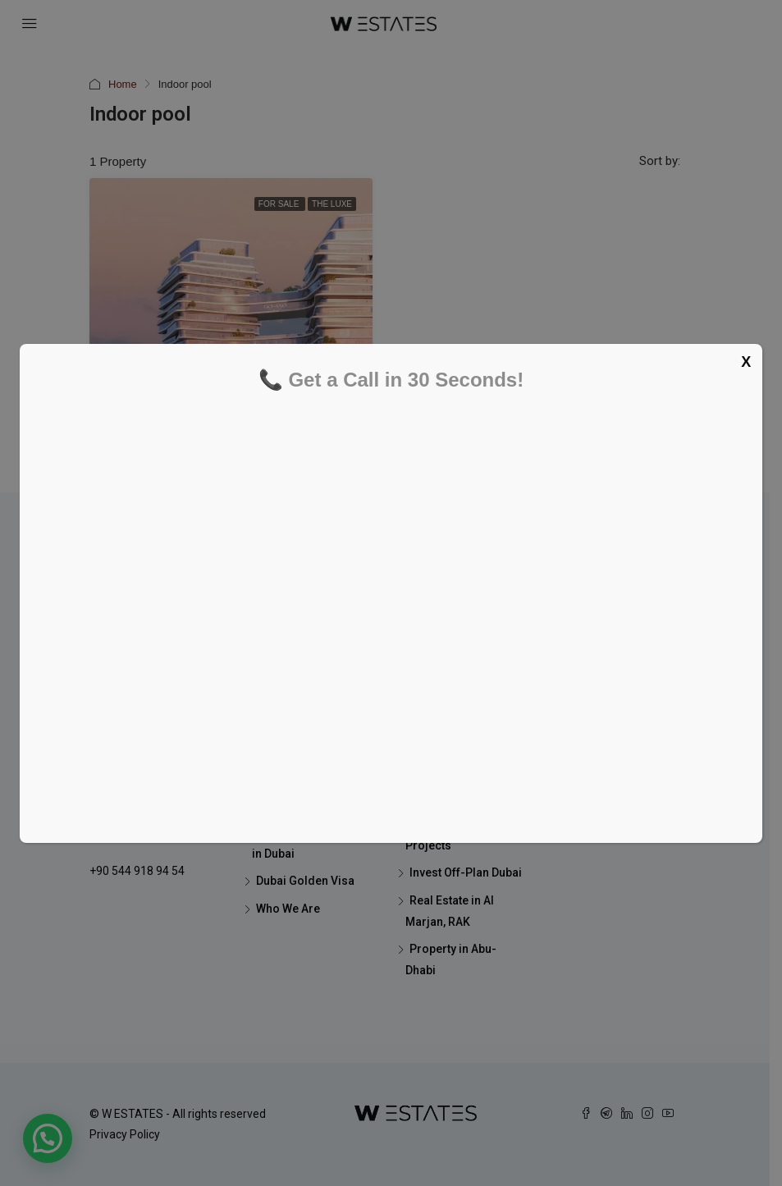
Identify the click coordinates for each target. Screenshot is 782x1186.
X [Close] (746, 362)
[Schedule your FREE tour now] (387, 610)
